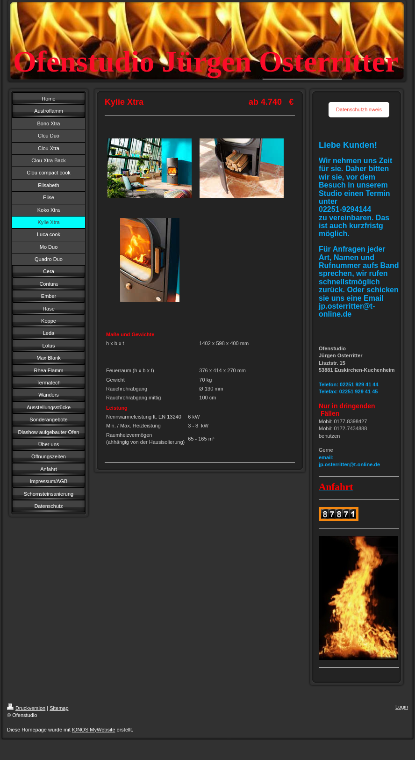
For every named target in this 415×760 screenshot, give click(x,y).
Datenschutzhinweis (359, 109)
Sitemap (59, 708)
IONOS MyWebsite (93, 729)
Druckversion (26, 708)
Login (401, 706)
